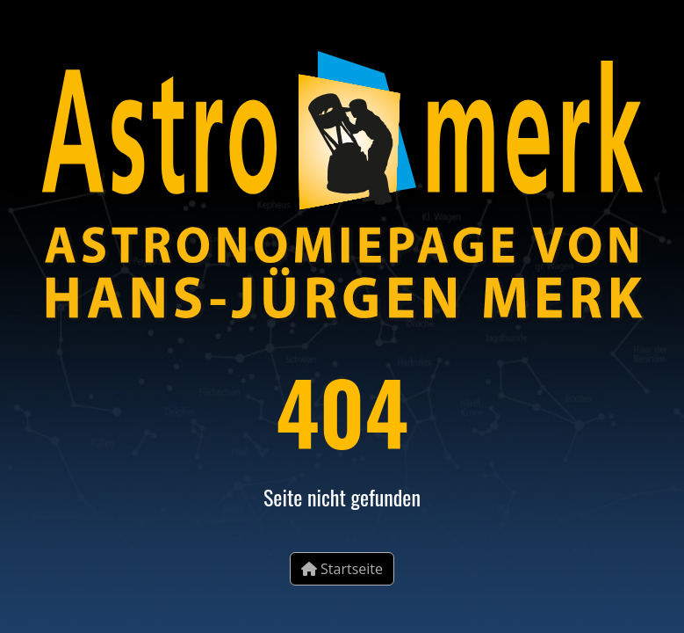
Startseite (342, 568)
